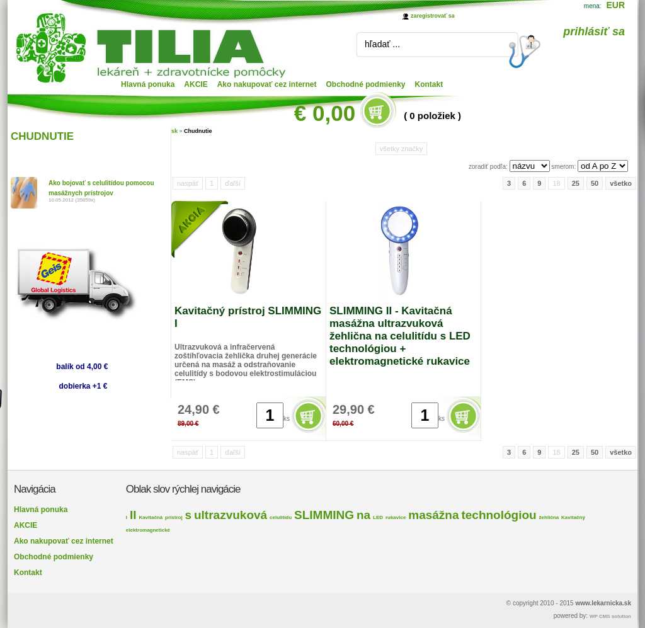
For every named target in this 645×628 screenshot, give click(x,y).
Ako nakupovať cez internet (267, 84)
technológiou (498, 515)
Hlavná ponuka (147, 84)
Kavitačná (151, 517)
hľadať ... (382, 44)
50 (594, 183)
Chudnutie (198, 131)
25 (575, 183)
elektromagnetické (148, 530)
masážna (433, 515)
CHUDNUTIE (42, 136)
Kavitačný (573, 517)
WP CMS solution (610, 616)
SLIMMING (324, 515)
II (133, 515)
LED (378, 517)
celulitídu (281, 517)
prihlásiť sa (594, 31)
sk (174, 131)
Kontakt (429, 84)
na (363, 515)
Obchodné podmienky (366, 84)
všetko (621, 183)
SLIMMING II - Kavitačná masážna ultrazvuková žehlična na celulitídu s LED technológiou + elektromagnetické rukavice (400, 336)
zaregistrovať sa (433, 16)
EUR (615, 5)
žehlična (549, 517)
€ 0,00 (324, 113)
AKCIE (195, 84)
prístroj (174, 517)
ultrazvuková (230, 515)
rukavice (395, 517)
